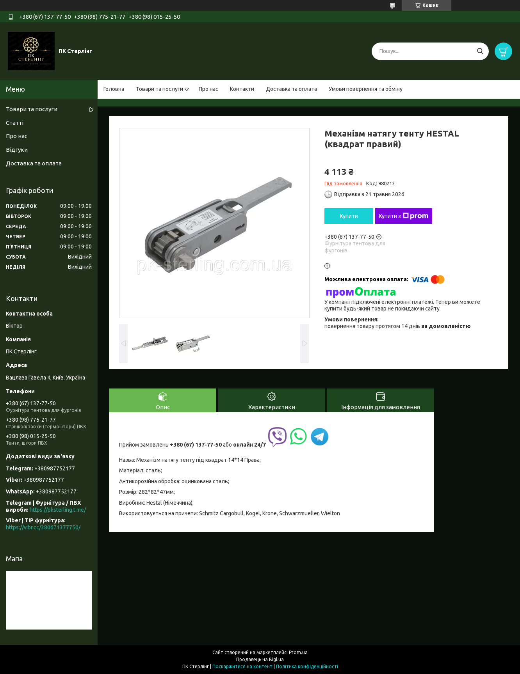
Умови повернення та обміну (365, 89)
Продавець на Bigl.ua (260, 659)
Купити (349, 216)
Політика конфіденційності (307, 666)
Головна (113, 89)
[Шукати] (480, 51)
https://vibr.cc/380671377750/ (43, 527)
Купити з (403, 216)
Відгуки (17, 149)
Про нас (208, 89)
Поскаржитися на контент (242, 666)
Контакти (242, 89)
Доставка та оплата (291, 89)
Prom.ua (298, 652)
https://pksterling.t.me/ (58, 510)
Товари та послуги (159, 89)
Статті (14, 122)
